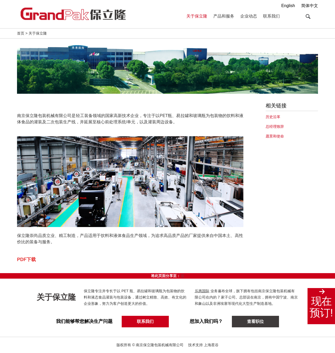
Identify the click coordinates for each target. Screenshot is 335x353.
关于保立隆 (196, 16)
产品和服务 (223, 16)
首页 (20, 33)
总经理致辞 (275, 126)
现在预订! (321, 306)
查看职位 (255, 321)
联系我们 (271, 16)
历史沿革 (273, 117)
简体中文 (309, 5)
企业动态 (248, 16)
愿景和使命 (275, 136)
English (288, 5)
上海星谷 (211, 345)
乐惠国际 (202, 291)
